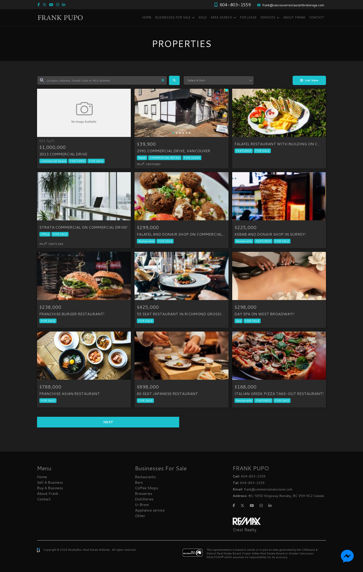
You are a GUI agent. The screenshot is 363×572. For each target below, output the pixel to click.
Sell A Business (50, 482)
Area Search (221, 17)
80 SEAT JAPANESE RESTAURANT (167, 393)
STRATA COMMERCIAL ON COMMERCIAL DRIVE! (83, 227)
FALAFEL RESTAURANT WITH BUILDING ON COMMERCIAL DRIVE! (279, 144)
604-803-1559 (235, 5)
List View (309, 80)
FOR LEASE (248, 17)
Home (146, 17)
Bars (139, 482)
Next (108, 422)
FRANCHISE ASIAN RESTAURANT (69, 393)
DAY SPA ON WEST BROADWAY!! (264, 314)
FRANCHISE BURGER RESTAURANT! (71, 314)
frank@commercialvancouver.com (268, 489)
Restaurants (145, 476)
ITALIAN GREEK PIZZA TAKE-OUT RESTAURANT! (279, 393)
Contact (316, 17)
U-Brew (142, 504)
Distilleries (144, 499)
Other (140, 515)
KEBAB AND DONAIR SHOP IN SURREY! (270, 234)
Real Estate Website (96, 550)
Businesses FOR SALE (173, 17)
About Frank (294, 17)
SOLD (202, 17)
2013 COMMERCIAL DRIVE (63, 154)
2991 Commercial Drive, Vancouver (173, 151)
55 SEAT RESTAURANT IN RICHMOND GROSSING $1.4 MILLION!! (181, 314)
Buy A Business (50, 487)
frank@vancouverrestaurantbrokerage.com (293, 5)
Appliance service (150, 510)
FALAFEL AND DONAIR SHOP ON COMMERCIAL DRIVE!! (181, 234)
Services (267, 17)
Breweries (143, 493)
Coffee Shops (146, 487)
